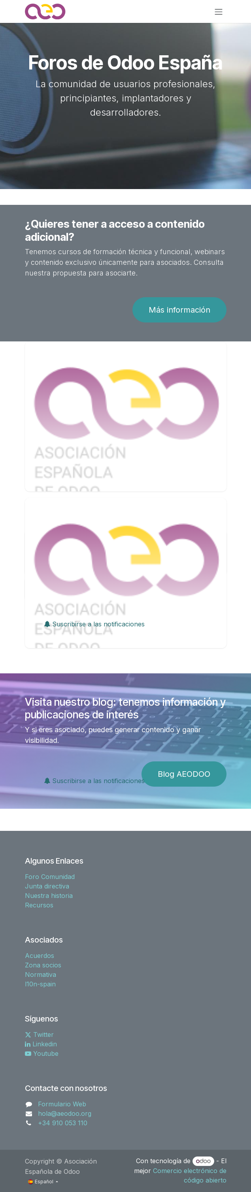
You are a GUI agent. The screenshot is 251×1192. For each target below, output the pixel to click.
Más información (179, 310)
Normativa (40, 974)
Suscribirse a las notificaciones (94, 624)
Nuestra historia (49, 896)
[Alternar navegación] (218, 11)
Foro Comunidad (50, 877)
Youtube (42, 1053)
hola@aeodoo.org (64, 1113)
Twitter (39, 1034)
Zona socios (43, 965)
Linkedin (41, 1044)
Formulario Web (62, 1104)
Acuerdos (39, 956)
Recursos (39, 905)
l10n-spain (40, 984)
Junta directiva (47, 886)
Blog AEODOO (184, 774)
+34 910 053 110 (62, 1123)
